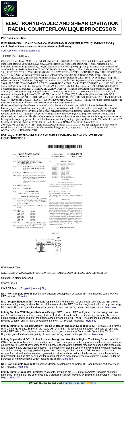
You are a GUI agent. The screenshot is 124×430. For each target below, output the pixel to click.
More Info (23, 296)
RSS (89, 383)
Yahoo (36, 288)
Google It (26, 288)
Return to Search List (29, 50)
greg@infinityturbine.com (74, 383)
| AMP (93, 383)
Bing (44, 288)
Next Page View (9, 50)
